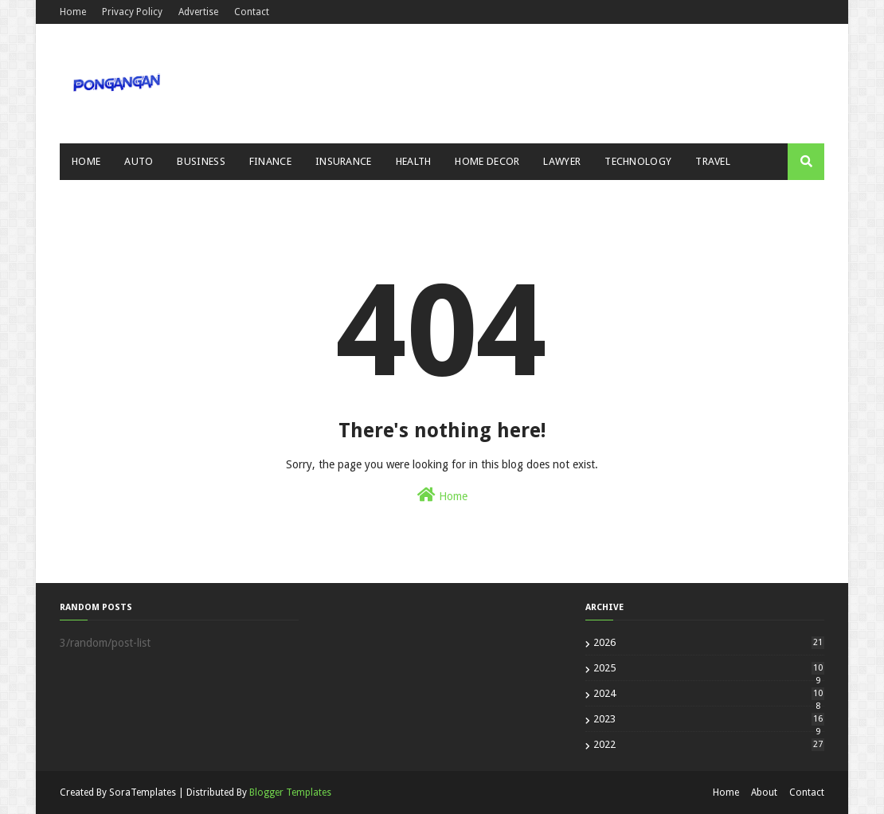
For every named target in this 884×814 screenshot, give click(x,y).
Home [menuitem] (86, 161)
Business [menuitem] (201, 161)
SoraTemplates (142, 792)
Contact (251, 12)
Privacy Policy (132, 12)
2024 (708, 693)
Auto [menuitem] (138, 161)
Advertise (198, 12)
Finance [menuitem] (270, 161)
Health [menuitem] (414, 161)
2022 (708, 744)
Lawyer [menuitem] (562, 161)
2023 (708, 719)
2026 (708, 642)
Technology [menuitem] (637, 161)
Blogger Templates (290, 792)
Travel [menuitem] (712, 161)
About (764, 792)
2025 (708, 668)
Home (73, 12)
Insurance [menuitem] (343, 161)
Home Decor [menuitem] (487, 161)
